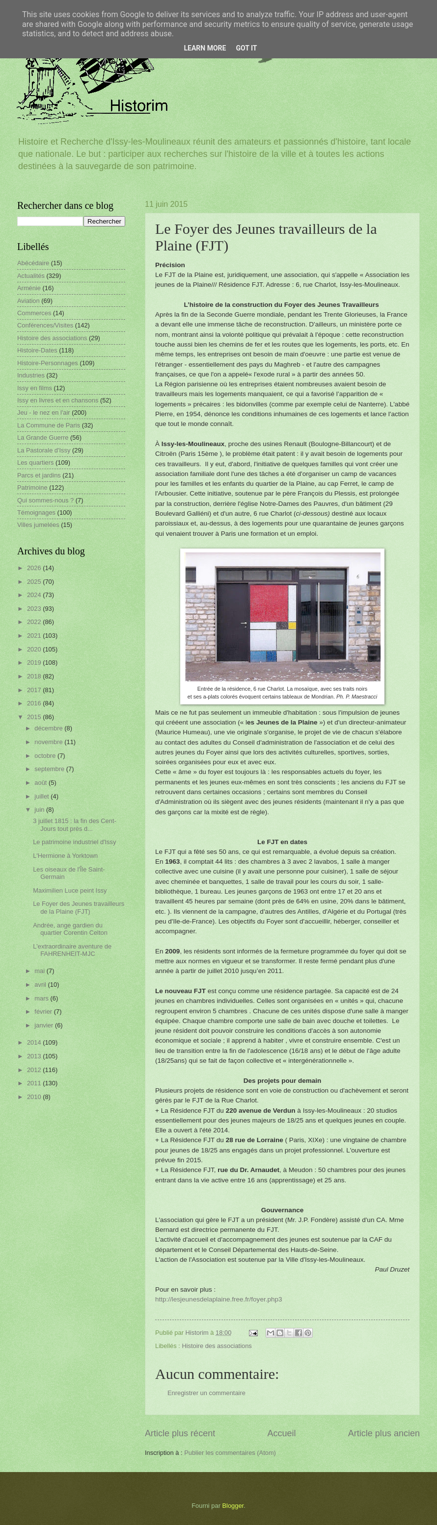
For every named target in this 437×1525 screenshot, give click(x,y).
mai (40, 971)
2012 (35, 1070)
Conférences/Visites (45, 325)
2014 (35, 1042)
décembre (49, 728)
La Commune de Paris (48, 425)
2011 (35, 1083)
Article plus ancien (384, 1433)
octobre (45, 755)
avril (41, 984)
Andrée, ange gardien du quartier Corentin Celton (70, 929)
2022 (35, 621)
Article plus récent (180, 1433)
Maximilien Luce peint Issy (70, 890)
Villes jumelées (38, 524)
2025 (35, 581)
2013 (35, 1056)
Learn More (205, 48)
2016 (35, 703)
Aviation (28, 300)
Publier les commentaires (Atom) (230, 1452)
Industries (31, 375)
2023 (35, 608)
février (44, 1011)
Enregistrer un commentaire (206, 1393)
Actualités (31, 275)
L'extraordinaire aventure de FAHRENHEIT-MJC (72, 950)
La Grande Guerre (43, 437)
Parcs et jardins (39, 475)
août (41, 782)
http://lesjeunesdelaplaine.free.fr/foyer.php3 (218, 1299)
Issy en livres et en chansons (57, 400)
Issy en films (34, 388)
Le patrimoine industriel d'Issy (74, 842)
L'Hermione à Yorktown (65, 855)
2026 (35, 568)
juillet (42, 796)
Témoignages (36, 512)
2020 (35, 649)
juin (40, 809)
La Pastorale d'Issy (43, 450)
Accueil (281, 1433)
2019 (35, 662)
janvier (44, 1025)
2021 (35, 635)
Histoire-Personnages (47, 363)
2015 (35, 717)
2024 (35, 595)
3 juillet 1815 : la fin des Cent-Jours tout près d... (74, 824)
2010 (35, 1096)
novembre (49, 742)
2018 (35, 676)
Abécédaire (33, 263)
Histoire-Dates (37, 350)
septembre (50, 769)
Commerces (34, 313)
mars (42, 998)
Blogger (233, 1505)
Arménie (29, 288)
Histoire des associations (216, 1346)
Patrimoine (32, 487)
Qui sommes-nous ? (45, 500)
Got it (246, 48)
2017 (35, 690)
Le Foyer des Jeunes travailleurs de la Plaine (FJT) (78, 907)
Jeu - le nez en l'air (43, 412)
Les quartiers (35, 462)
